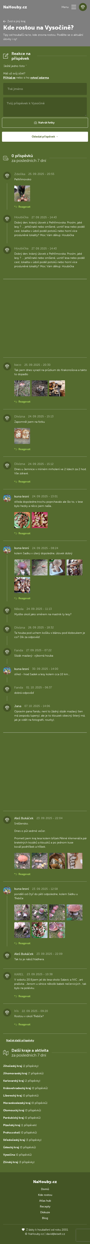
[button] (74, 7)
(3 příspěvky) (22, 1140)
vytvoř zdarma (39, 77)
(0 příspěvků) (25, 1088)
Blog (45, 1218)
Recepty (45, 1206)
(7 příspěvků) (23, 1073)
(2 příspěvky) (20, 1066)
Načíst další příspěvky (20, 1040)
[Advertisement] (45, 317)
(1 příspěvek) (20, 1125)
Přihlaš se (9, 77)
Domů (45, 1189)
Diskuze (45, 1212)
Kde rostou (45, 1195)
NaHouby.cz (15, 7)
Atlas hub (45, 1200)
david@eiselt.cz (55, 1234)
